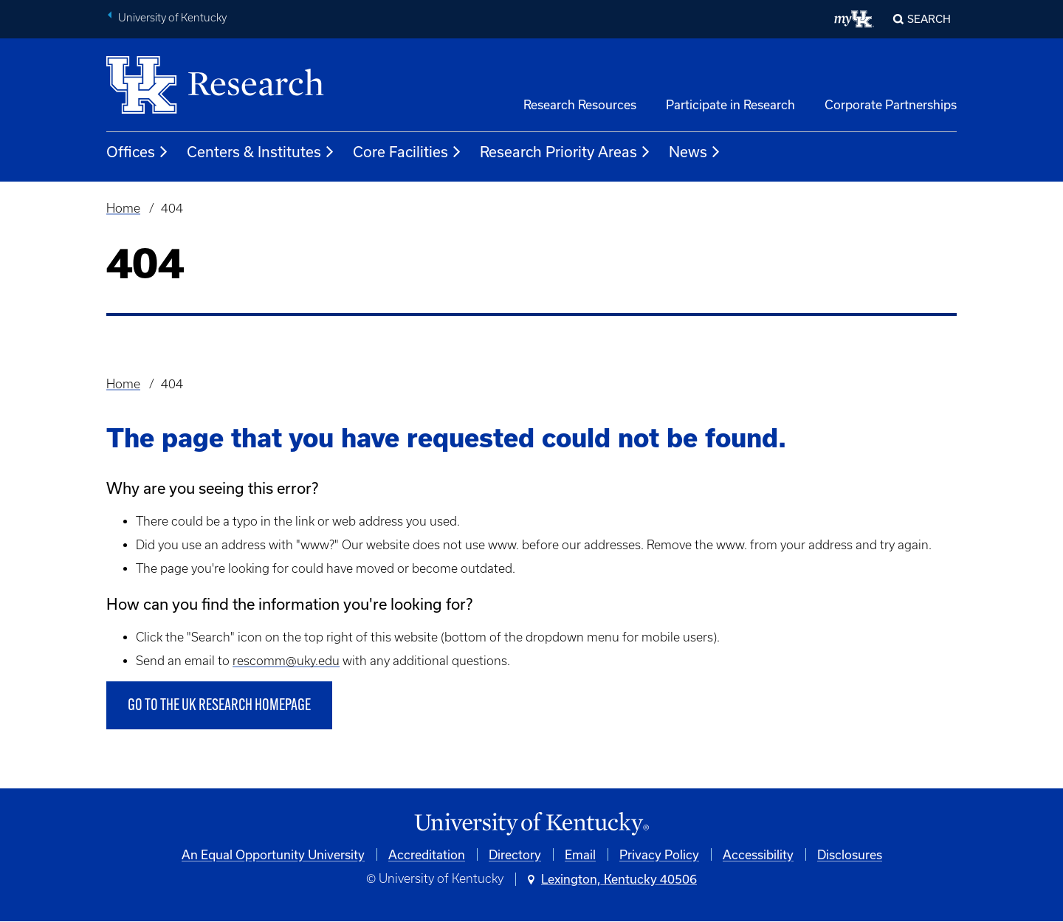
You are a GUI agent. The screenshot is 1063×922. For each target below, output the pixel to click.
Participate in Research (730, 104)
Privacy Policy (659, 854)
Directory (515, 854)
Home (123, 208)
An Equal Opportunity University (273, 854)
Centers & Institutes (261, 152)
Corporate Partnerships (891, 104)
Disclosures (849, 854)
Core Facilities (407, 152)
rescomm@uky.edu (286, 660)
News (695, 152)
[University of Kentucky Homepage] (531, 824)
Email (580, 854)
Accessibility (758, 854)
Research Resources (579, 104)
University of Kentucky (172, 18)
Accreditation (426, 854)
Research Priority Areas (565, 152)
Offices (137, 152)
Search (929, 19)
